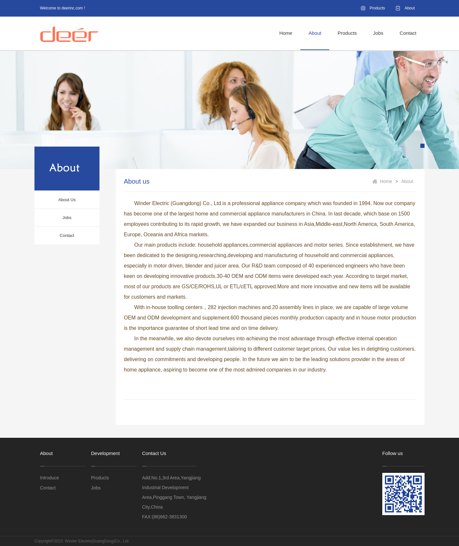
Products (377, 8)
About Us (66, 199)
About (410, 8)
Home (285, 33)
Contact (408, 33)
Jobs (378, 33)
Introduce (49, 477)
